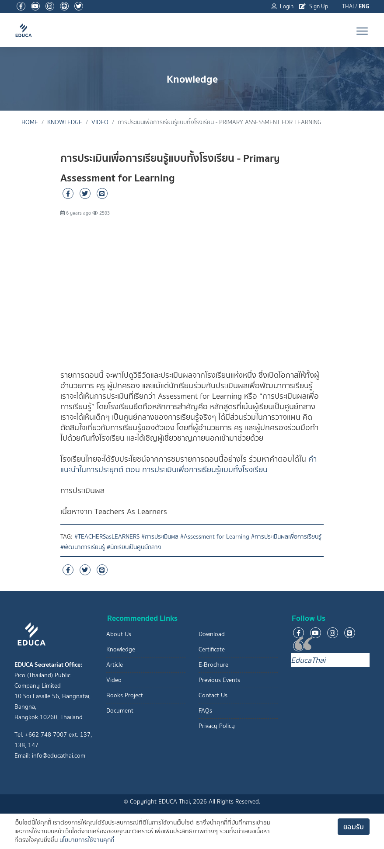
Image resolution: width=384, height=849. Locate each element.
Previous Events (219, 680)
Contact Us (213, 695)
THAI (348, 6)
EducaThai (308, 660)
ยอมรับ (353, 826)
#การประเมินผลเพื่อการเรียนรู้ (286, 536)
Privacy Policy (217, 726)
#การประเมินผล (159, 536)
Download (212, 634)
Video (99, 122)
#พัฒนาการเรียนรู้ (82, 547)
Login (282, 6)
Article (114, 664)
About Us (118, 634)
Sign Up (313, 6)
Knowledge (64, 122)
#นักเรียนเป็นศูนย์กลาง (134, 547)
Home (29, 122)
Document (119, 710)
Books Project (124, 695)
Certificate (212, 649)
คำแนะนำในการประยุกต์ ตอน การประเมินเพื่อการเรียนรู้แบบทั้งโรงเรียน (188, 464)
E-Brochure (213, 664)
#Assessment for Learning (214, 536)
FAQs (205, 710)
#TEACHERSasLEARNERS (107, 536)
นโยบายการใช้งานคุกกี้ (86, 840)
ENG (364, 6)
